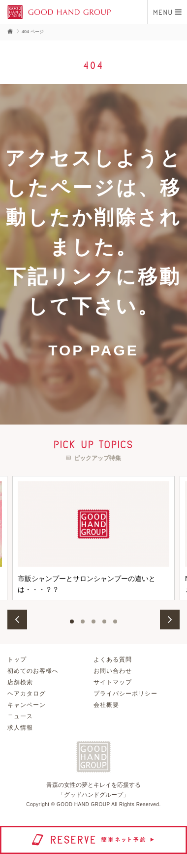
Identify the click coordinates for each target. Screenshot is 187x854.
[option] (93, 538)
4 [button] (104, 621)
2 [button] (83, 621)
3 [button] (93, 621)
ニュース (20, 716)
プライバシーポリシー (125, 693)
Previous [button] (17, 619)
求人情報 (20, 727)
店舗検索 (20, 682)
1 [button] (72, 621)
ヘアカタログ (26, 693)
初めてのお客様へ (33, 670)
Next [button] (170, 619)
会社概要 (106, 704)
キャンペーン (26, 704)
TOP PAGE (93, 350)
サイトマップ (113, 682)
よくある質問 (113, 659)
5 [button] (115, 621)
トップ (17, 659)
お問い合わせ (113, 670)
